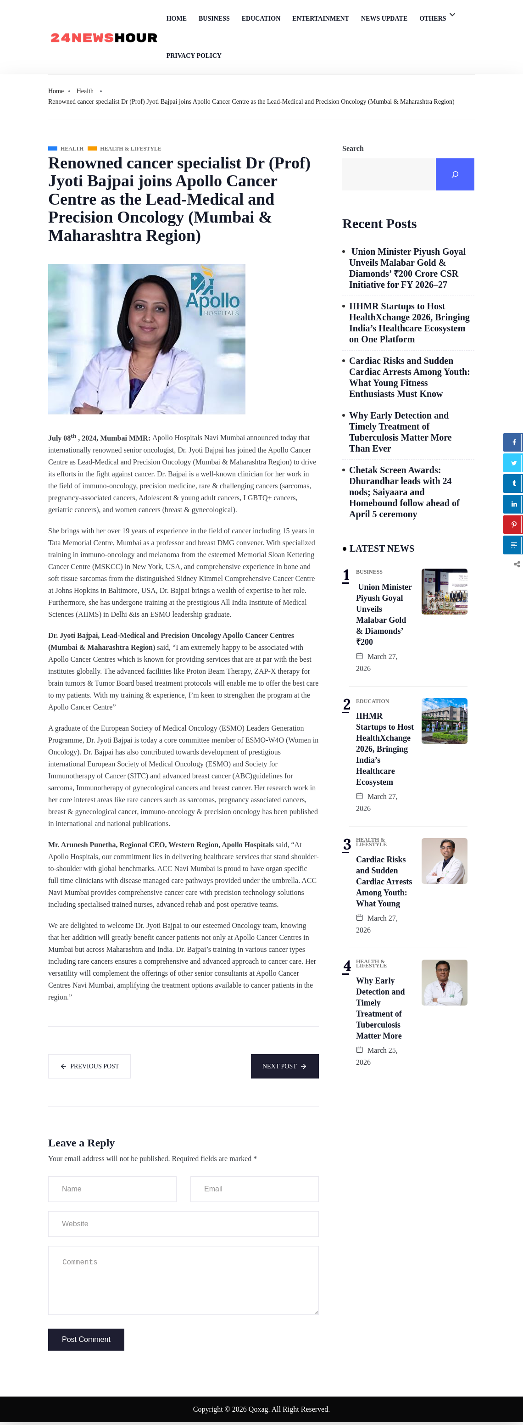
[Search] (455, 174)
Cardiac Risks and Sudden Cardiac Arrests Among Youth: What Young (384, 881)
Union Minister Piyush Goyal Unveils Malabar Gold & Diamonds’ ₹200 (384, 614)
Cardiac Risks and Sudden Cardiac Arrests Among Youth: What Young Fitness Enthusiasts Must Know (409, 377)
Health (85, 91)
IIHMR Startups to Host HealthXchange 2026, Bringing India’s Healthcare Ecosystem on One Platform (409, 322)
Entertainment (320, 18)
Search (353, 148)
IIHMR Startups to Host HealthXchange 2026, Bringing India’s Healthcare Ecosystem (385, 749)
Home (177, 18)
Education (261, 18)
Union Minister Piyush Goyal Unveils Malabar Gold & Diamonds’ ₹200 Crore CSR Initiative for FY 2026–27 (407, 268)
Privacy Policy (194, 55)
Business (214, 18)
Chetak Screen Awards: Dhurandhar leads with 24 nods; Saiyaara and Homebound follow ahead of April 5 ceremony (404, 492)
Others (432, 18)
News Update (384, 18)
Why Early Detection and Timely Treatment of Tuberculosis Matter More (380, 1008)
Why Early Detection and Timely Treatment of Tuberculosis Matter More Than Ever (400, 431)
